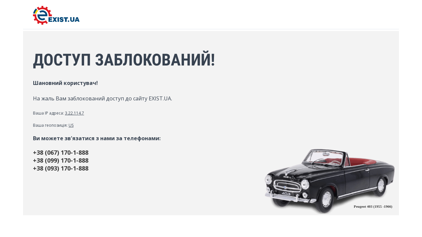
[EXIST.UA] (56, 23)
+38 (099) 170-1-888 (60, 160)
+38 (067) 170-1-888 (60, 152)
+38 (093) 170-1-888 (60, 168)
